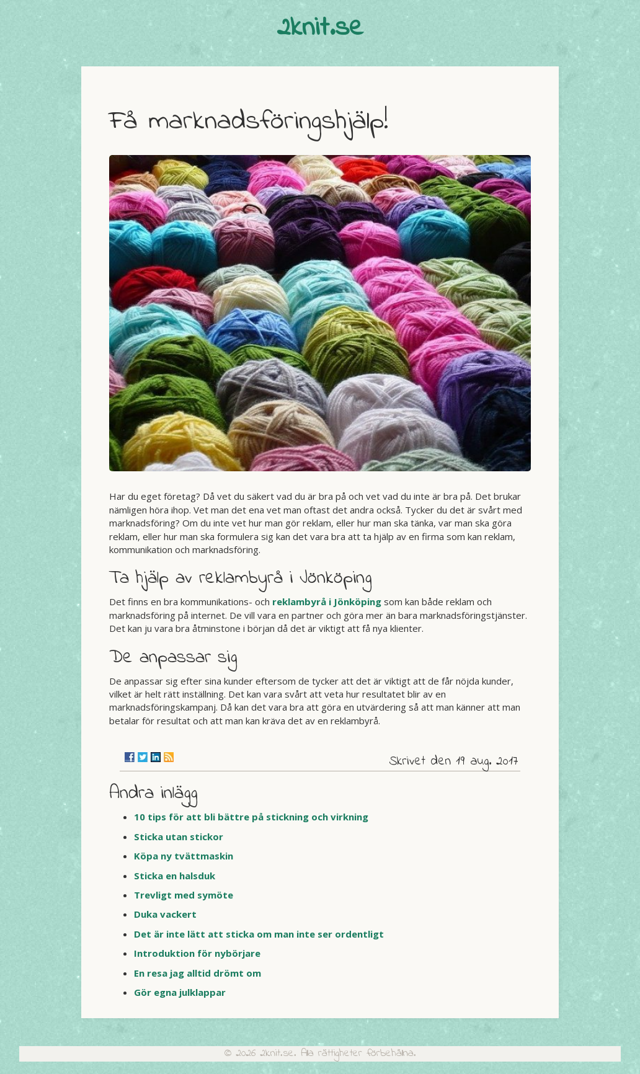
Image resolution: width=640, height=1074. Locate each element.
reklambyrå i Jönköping (326, 601)
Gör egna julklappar (180, 992)
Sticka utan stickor (178, 836)
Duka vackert (165, 914)
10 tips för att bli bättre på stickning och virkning (251, 816)
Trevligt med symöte (183, 895)
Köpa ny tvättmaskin (183, 856)
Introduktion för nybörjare (197, 953)
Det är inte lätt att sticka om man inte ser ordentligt (259, 934)
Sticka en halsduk (174, 875)
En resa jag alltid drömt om (197, 973)
